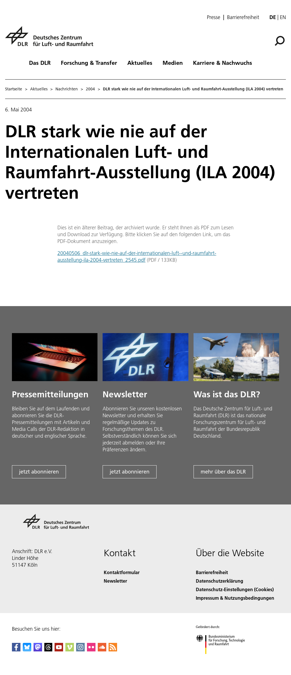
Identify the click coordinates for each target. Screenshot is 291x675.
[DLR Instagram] (80, 649)
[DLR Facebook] (16, 649)
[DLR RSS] (113, 649)
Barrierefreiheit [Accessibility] (212, 572)
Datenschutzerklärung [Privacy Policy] (219, 581)
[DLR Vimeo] (69, 649)
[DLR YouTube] (59, 649)
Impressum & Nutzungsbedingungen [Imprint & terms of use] (235, 598)
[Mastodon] (38, 649)
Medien (173, 62)
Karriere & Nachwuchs (222, 62)
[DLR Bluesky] (27, 649)
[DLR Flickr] (91, 649)
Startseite (13, 89)
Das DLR (40, 62)
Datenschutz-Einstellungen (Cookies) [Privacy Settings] (235, 589)
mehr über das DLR (223, 471)
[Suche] (280, 41)
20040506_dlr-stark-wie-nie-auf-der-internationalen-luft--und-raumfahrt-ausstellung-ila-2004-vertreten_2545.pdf (136, 256)
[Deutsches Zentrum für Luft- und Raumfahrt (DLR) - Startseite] (51, 39)
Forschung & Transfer (89, 62)
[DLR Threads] (48, 649)
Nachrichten (66, 89)
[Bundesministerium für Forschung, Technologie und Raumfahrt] (223, 659)
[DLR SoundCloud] (102, 649)
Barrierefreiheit (243, 17)
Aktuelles (139, 62)
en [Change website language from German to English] (283, 17)
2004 (90, 89)
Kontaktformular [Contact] (122, 572)
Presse (213, 17)
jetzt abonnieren (39, 471)
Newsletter (115, 581)
